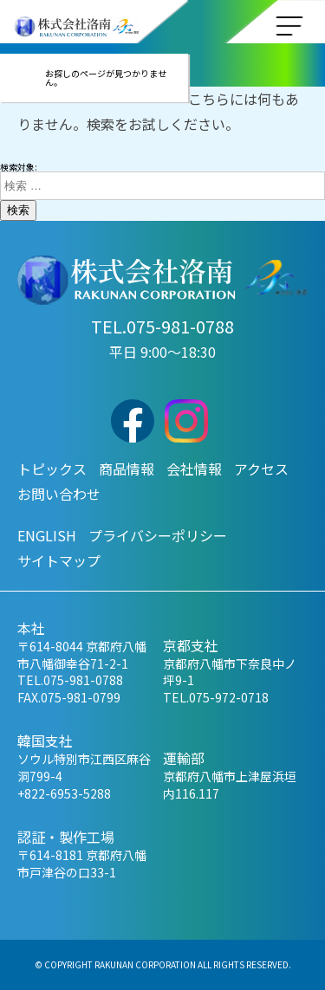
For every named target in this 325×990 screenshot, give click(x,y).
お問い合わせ (59, 493)
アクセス (261, 468)
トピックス (52, 468)
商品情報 (126, 468)
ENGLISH (46, 535)
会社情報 (194, 468)
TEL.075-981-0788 (162, 326)
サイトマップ (59, 560)
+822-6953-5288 (64, 793)
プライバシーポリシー (157, 535)
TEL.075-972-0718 (216, 697)
